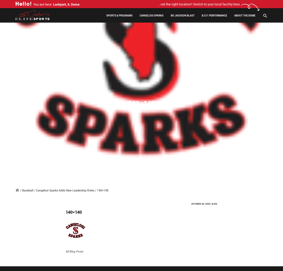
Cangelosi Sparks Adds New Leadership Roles (65, 190)
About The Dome (244, 15)
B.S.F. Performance (214, 15)
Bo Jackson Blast (183, 15)
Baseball (27, 190)
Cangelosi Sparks (152, 15)
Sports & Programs (119, 15)
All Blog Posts (74, 251)
